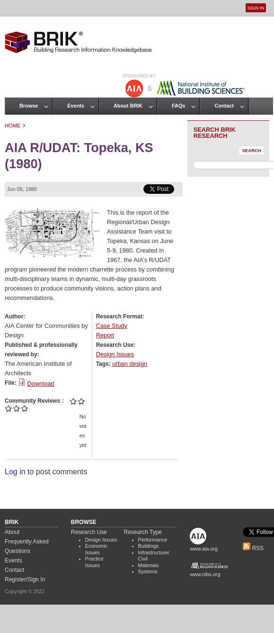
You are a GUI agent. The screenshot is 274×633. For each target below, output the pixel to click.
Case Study (111, 325)
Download (40, 383)
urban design (129, 363)
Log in (15, 472)
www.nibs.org (205, 574)
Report (105, 335)
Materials (148, 565)
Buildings (148, 546)
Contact (223, 106)
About (12, 532)
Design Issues (115, 354)
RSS (253, 548)
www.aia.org (204, 549)
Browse (28, 106)
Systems (148, 571)
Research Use (89, 532)
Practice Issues (94, 562)
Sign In (255, 7)
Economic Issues (96, 549)
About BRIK (128, 106)
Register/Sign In (25, 579)
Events (75, 106)
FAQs (178, 106)
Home (13, 125)
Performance (153, 540)
